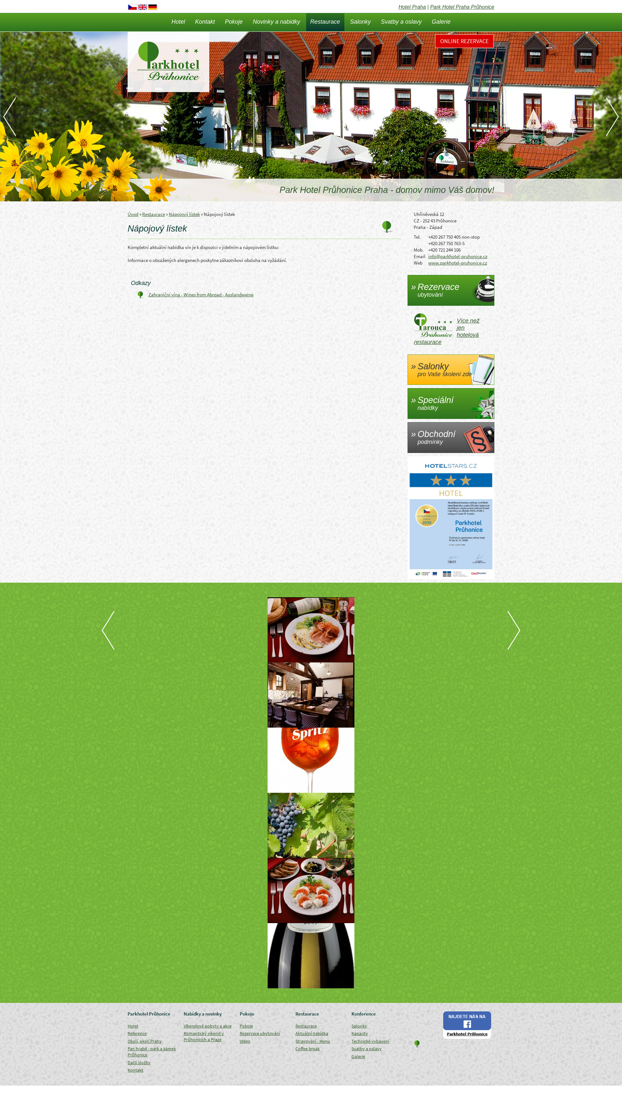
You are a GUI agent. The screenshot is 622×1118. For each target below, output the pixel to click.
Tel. (417, 237)
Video (245, 1041)
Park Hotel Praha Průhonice (462, 7)
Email (419, 256)
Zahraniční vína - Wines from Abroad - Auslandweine (200, 294)
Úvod (133, 214)
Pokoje (234, 21)
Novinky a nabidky (276, 21)
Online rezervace (464, 41)
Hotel (178, 21)
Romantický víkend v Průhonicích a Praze (204, 1036)
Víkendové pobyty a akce (208, 1026)
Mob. (419, 250)
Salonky (360, 21)
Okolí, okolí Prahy (145, 1041)
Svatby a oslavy (401, 21)
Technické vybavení (370, 1041)
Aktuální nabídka (311, 1033)
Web (418, 263)
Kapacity (359, 1033)
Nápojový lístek (184, 214)
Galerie (441, 21)
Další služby (139, 1062)
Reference (137, 1033)
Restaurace (325, 21)
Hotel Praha (412, 7)
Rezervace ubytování (260, 1033)
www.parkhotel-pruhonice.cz (457, 263)
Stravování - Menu (312, 1041)
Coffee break (307, 1049)
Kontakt (205, 21)
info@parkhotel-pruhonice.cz (457, 256)
